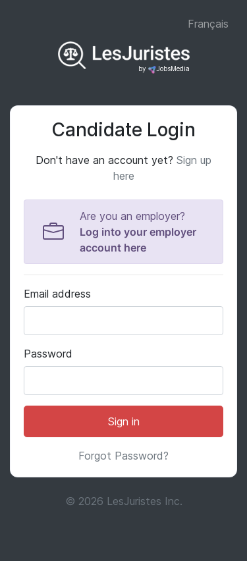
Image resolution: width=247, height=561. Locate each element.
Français (208, 23)
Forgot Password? (123, 455)
